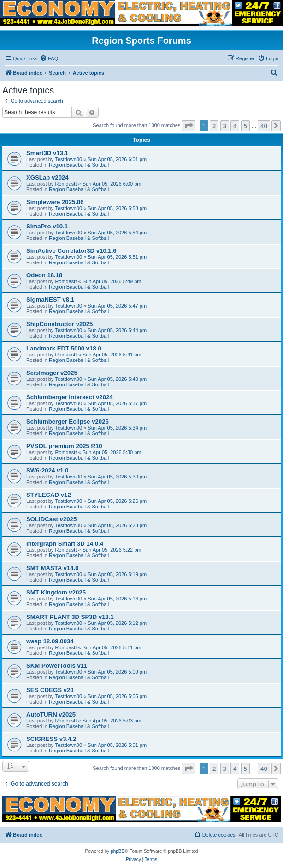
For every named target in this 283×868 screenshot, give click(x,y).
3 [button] (224, 126)
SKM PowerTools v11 (56, 665)
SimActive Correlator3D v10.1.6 (71, 250)
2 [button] (214, 126)
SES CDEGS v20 (50, 690)
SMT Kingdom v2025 (56, 592)
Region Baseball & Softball (79, 165)
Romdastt (66, 183)
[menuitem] (49, 58)
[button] (188, 125)
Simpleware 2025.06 (55, 201)
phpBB (117, 851)
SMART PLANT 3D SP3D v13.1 (70, 616)
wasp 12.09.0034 (50, 641)
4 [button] (234, 126)
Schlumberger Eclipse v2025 (67, 421)
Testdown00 (68, 159)
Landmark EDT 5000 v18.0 (63, 348)
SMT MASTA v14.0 (52, 568)
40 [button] (263, 126)
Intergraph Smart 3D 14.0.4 (64, 543)
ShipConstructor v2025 (59, 323)
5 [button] (245, 126)
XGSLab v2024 (47, 177)
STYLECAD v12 (48, 494)
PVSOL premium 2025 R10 (64, 446)
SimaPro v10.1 (47, 226)
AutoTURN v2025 (51, 714)
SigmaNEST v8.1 (50, 299)
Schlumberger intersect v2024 (69, 397)
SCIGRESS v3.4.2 (51, 738)
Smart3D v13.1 (47, 153)
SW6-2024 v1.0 (47, 470)
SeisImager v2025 (51, 372)
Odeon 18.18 (44, 275)
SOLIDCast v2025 (51, 519)
